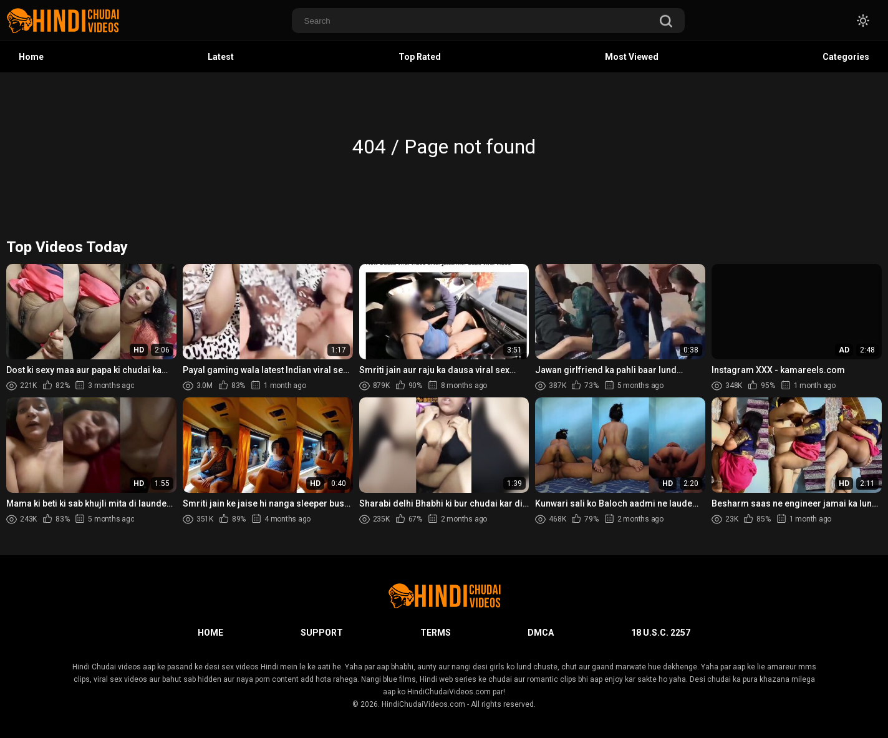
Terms (435, 633)
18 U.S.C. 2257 (660, 633)
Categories (846, 57)
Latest (221, 57)
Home (31, 57)
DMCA (541, 633)
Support (322, 633)
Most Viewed (632, 57)
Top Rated (419, 57)
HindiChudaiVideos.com (423, 704)
